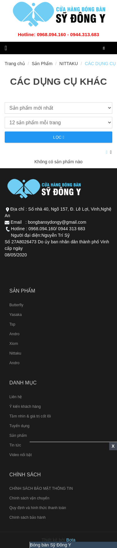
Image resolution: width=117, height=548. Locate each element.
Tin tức (15, 445)
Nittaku (15, 353)
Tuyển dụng (19, 426)
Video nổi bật (20, 455)
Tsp (12, 324)
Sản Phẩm (42, 63)
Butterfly (16, 305)
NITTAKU (68, 63)
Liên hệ (15, 397)
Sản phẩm (18, 435)
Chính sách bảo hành (27, 517)
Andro (14, 334)
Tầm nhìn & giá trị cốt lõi (30, 416)
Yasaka (15, 314)
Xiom (13, 343)
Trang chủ (15, 63)
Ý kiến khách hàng (25, 406)
